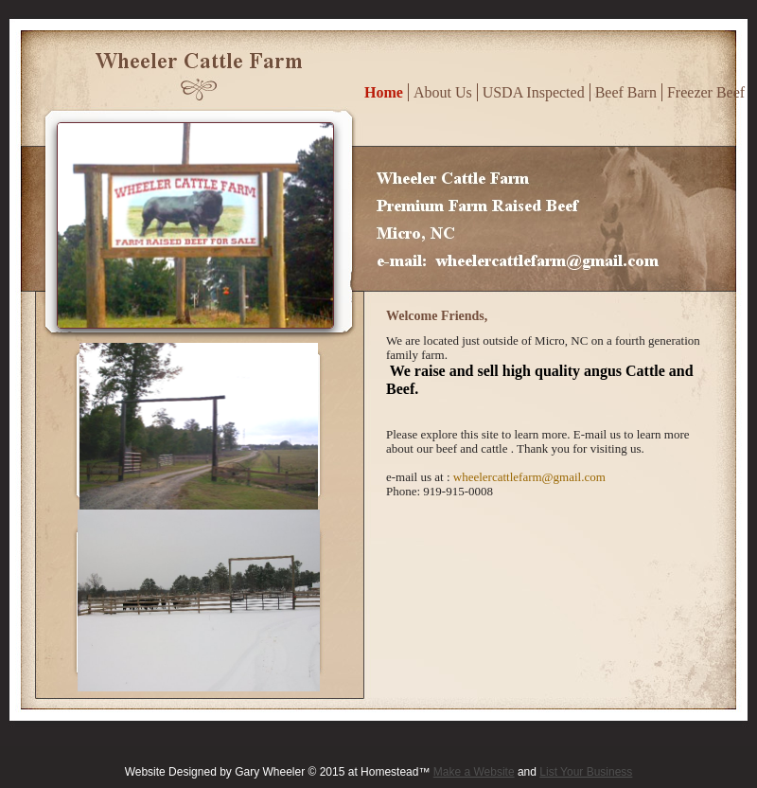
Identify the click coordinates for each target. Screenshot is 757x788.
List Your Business (585, 772)
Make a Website (474, 772)
